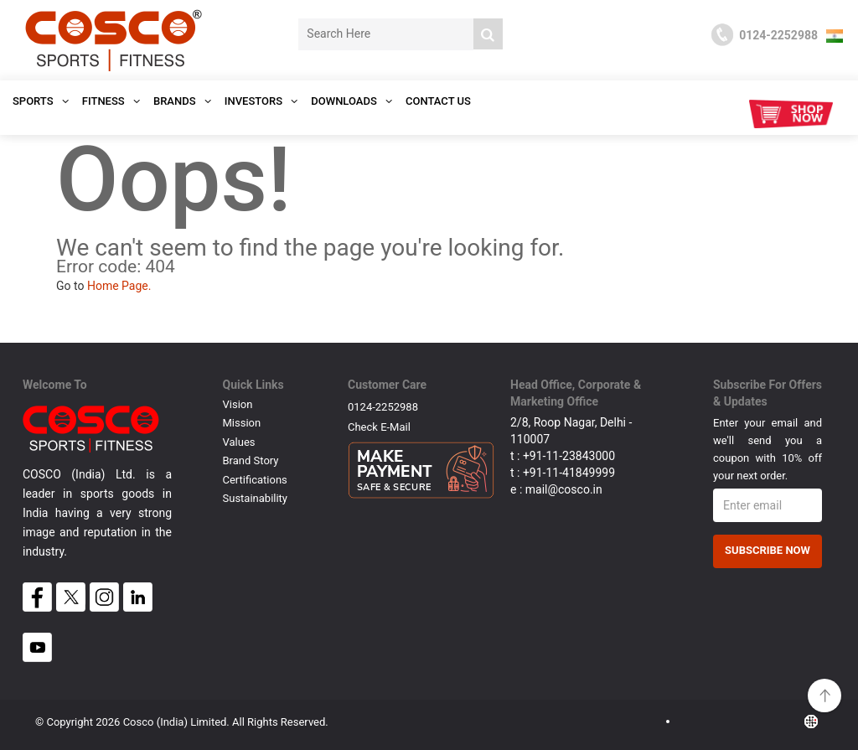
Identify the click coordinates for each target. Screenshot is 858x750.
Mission (242, 422)
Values (239, 442)
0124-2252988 (383, 407)
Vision (238, 404)
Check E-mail (379, 427)
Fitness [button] (111, 101)
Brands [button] (182, 101)
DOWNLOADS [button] (351, 101)
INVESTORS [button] (261, 101)
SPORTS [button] (41, 101)
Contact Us (438, 101)
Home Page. (119, 285)
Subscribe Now (767, 550)
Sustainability (255, 498)
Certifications (255, 479)
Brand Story (251, 460)
